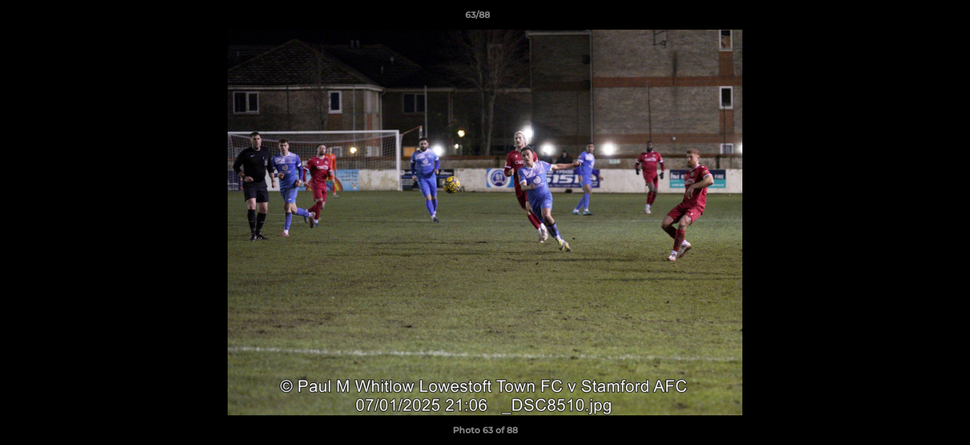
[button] (918, 17)
